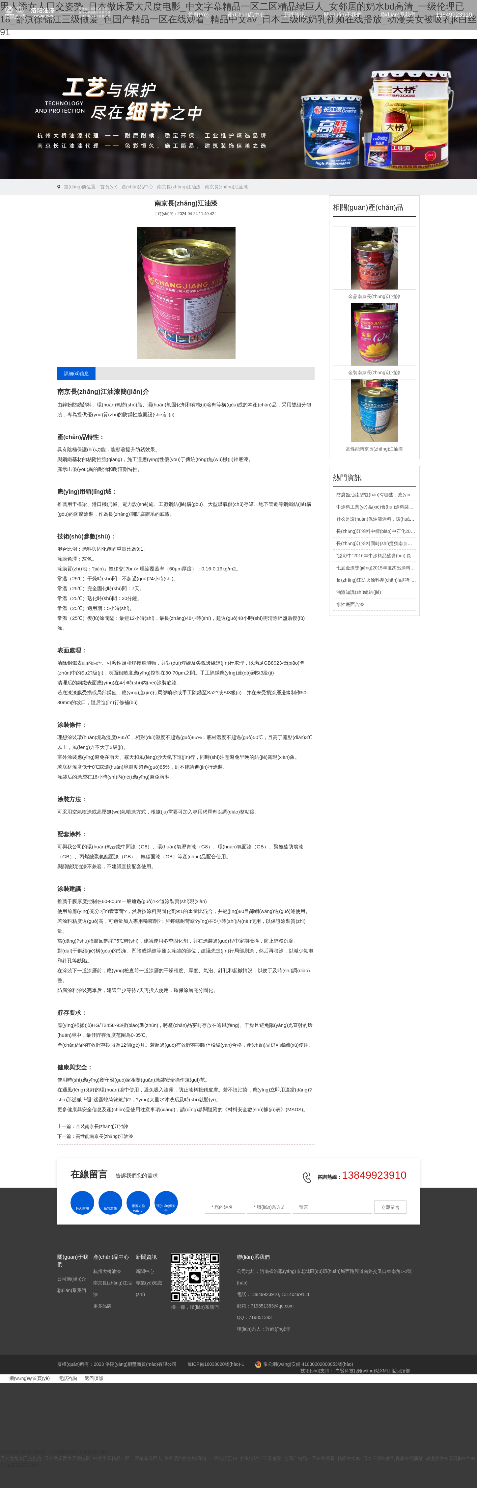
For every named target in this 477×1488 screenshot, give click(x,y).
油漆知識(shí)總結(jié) (358, 592)
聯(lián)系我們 (398, 14)
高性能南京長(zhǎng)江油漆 (104, 1136)
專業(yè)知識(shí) (149, 1288)
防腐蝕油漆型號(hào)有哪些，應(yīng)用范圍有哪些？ (391, 494)
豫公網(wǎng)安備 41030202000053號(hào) (304, 1364)
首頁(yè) (198, 14)
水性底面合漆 (350, 604)
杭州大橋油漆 (107, 1271)
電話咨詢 (64, 1378)
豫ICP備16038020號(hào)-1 (215, 1364)
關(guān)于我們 (343, 14)
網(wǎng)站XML (372, 1370)
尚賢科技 (344, 1370)
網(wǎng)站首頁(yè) (25, 1378)
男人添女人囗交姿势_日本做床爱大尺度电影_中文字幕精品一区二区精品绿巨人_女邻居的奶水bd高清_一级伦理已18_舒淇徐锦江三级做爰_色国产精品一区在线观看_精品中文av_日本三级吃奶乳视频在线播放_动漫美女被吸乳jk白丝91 (238, 1458)
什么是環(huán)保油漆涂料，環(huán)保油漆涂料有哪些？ (395, 519)
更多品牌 (102, 1306)
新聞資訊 (294, 14)
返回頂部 (401, 1370)
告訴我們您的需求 (137, 1175)
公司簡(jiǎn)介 (71, 1278)
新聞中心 (145, 1271)
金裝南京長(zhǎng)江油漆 (102, 1126)
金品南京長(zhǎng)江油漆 (374, 296)
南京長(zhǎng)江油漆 (179, 186)
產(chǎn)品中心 (246, 14)
